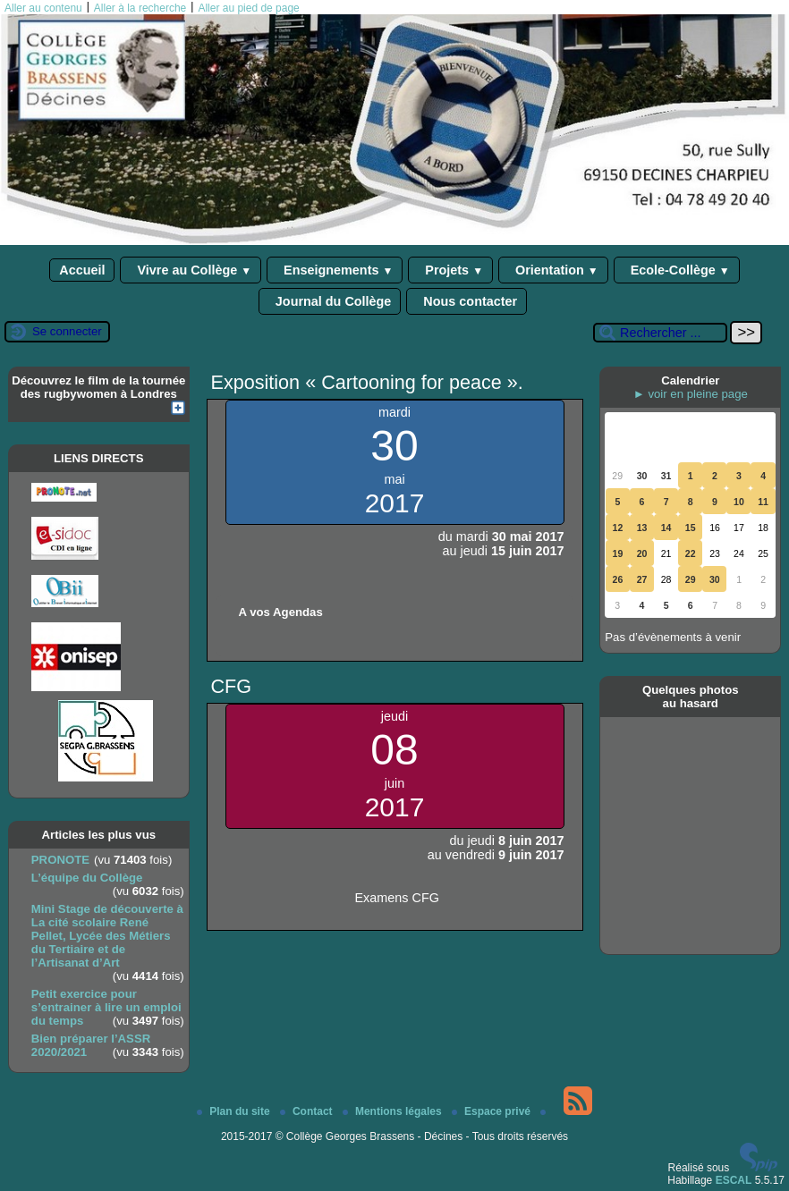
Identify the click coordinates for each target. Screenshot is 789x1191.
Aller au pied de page (248, 8)
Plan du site (235, 1111)
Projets (450, 270)
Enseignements (334, 270)
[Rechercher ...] (660, 332)
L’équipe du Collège (87, 877)
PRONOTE (60, 859)
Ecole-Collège (677, 270)
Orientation (553, 270)
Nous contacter (466, 301)
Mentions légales (394, 1111)
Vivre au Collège (190, 270)
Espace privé (492, 1111)
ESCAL (734, 1180)
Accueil (82, 270)
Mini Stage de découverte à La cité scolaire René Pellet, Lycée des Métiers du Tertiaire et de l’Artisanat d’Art (107, 935)
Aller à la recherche (140, 8)
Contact (307, 1111)
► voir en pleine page (690, 394)
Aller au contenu (43, 8)
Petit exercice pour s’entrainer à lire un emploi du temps (106, 1007)
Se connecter (67, 331)
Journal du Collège (330, 301)
